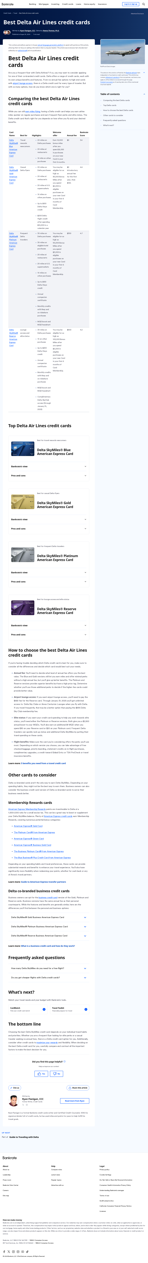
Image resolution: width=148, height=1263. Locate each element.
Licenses (103, 1211)
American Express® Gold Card (28, 826)
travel (15, 13)
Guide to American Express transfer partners (43, 881)
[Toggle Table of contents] (144, 94)
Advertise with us (57, 1185)
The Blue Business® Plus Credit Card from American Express (42, 858)
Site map (6, 1196)
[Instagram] (13, 1251)
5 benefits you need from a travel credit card (43, 763)
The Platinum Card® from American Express (34, 832)
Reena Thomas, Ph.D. (51, 30)
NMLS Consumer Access (39, 1240)
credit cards (7, 13)
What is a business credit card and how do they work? (48, 946)
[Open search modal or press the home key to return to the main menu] (143, 4)
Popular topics (56, 1180)
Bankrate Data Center (10, 1185)
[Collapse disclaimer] (144, 72)
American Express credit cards (58, 816)
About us (6, 1169)
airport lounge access (22, 83)
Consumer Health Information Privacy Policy (115, 1185)
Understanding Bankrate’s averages (112, 1190)
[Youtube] (22, 1251)
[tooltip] (64, 1062)
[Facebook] (4, 1251)
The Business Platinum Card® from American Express (39, 851)
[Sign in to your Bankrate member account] (130, 4)
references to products (112, 77)
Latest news (55, 1175)
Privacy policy (104, 1169)
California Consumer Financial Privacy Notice (115, 1206)
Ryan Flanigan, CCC (27, 30)
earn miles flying (32, 111)
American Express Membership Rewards (27, 809)
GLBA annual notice (107, 1201)
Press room (7, 1180)
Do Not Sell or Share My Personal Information (116, 1180)
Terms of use (104, 1196)
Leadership (7, 1175)
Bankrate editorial (131, 72)
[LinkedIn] (18, 1251)
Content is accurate (106, 82)
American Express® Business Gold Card (32, 845)
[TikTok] (27, 1251)
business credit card (48, 898)
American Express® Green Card (29, 839)
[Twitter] (8, 1251)
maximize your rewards (47, 1043)
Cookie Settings (105, 1175)
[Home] (7, 4)
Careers (5, 1190)
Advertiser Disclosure (137, 13)
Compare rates (56, 1169)
